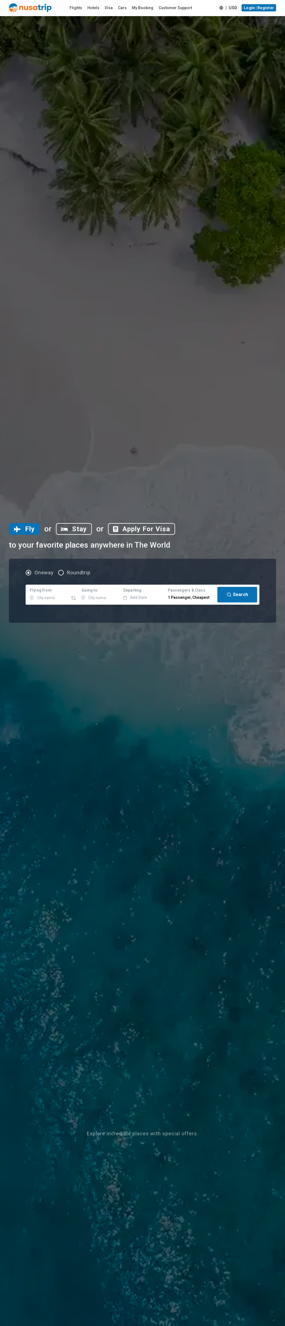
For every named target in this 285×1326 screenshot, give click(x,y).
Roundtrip (78, 572)
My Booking (142, 8)
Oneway (44, 572)
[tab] (24, 529)
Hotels (93, 8)
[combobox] (48, 595)
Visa (109, 8)
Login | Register (259, 8)
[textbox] (48, 595)
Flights (76, 8)
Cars (122, 8)
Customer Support (175, 8)
